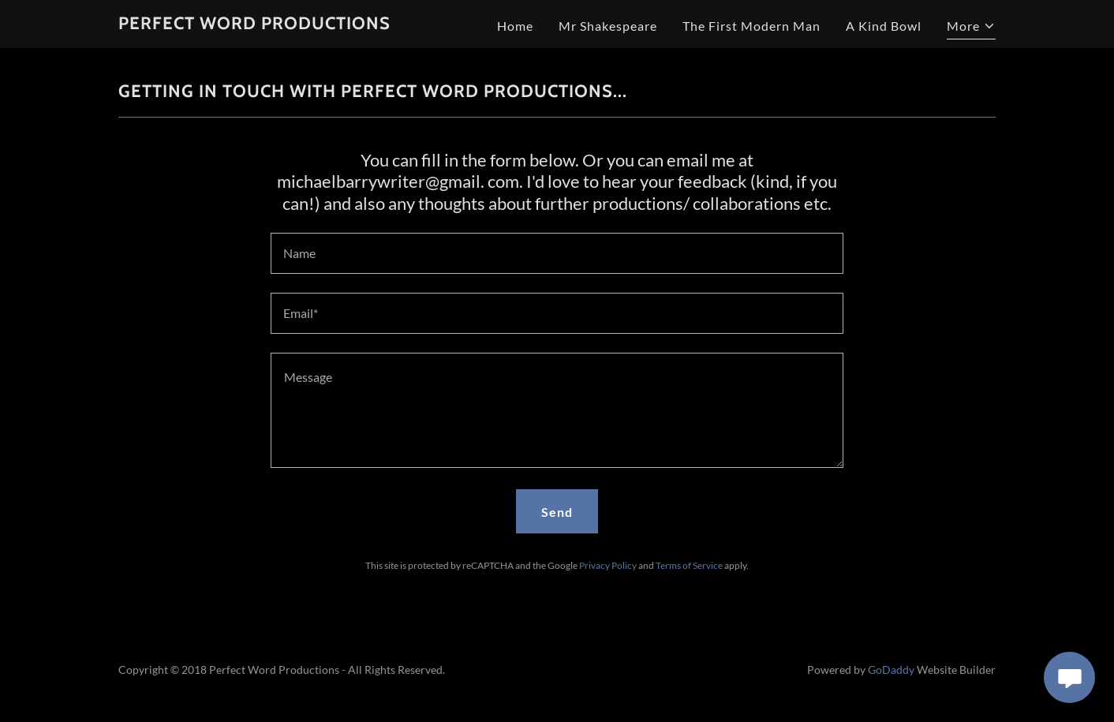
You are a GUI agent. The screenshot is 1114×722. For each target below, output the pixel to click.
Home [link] (515, 25)
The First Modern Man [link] (751, 25)
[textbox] (557, 253)
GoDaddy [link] (891, 669)
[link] (254, 24)
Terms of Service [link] (689, 565)
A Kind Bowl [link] (883, 25)
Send (557, 511)
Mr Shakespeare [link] (608, 25)
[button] (971, 28)
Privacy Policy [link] (608, 565)
